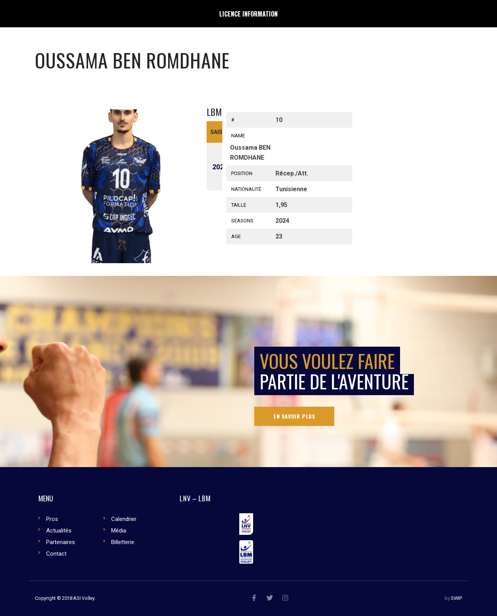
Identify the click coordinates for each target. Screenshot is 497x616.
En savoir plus (294, 416)
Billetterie (122, 542)
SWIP (456, 598)
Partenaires (60, 542)
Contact (56, 553)
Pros (52, 519)
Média (118, 530)
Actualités (59, 530)
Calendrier (124, 519)
